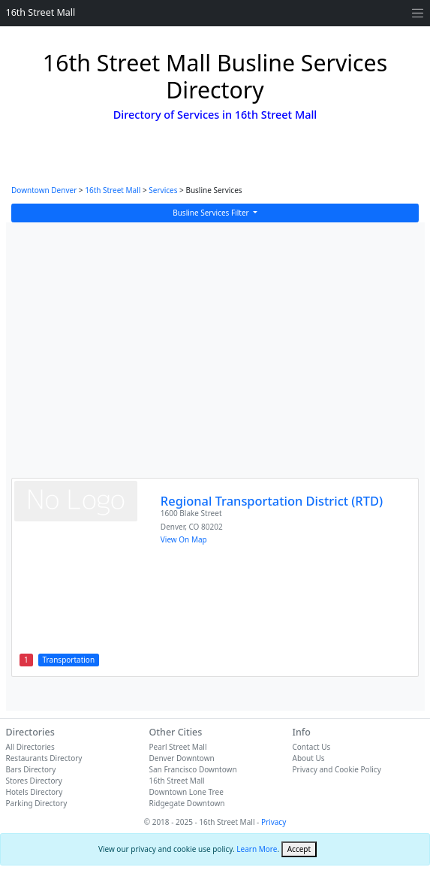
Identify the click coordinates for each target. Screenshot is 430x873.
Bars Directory (31, 769)
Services (163, 190)
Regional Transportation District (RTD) (272, 500)
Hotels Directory (34, 792)
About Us (309, 758)
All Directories (30, 747)
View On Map (184, 539)
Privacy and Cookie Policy (337, 769)
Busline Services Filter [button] (212, 212)
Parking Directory (37, 803)
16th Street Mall (41, 12)
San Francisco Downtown (193, 769)
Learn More (256, 849)
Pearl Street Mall (178, 747)
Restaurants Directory (44, 758)
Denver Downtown (182, 758)
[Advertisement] (215, 357)
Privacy (273, 822)
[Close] (299, 849)
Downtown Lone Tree (186, 792)
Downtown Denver (44, 190)
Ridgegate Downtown (187, 803)
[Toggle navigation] (417, 13)
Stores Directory (34, 780)
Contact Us (312, 747)
